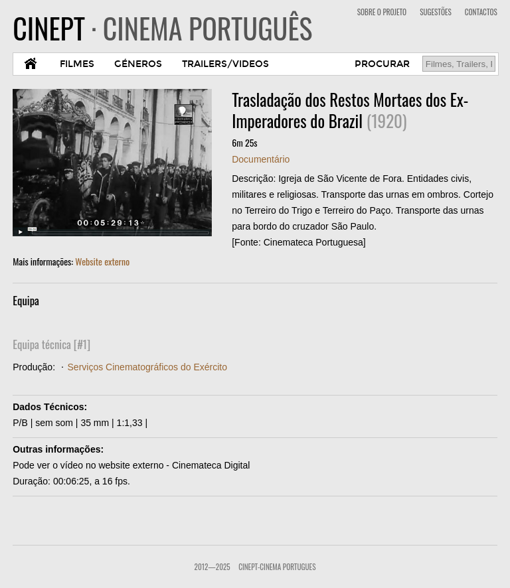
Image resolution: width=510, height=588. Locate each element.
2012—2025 (212, 566)
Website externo (102, 261)
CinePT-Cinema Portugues (276, 566)
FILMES (77, 64)
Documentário (261, 159)
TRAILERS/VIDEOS (225, 64)
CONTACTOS (481, 12)
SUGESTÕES (436, 12)
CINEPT (162, 27)
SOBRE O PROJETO (381, 12)
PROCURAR (382, 64)
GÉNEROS (138, 64)
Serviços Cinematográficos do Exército (147, 367)
